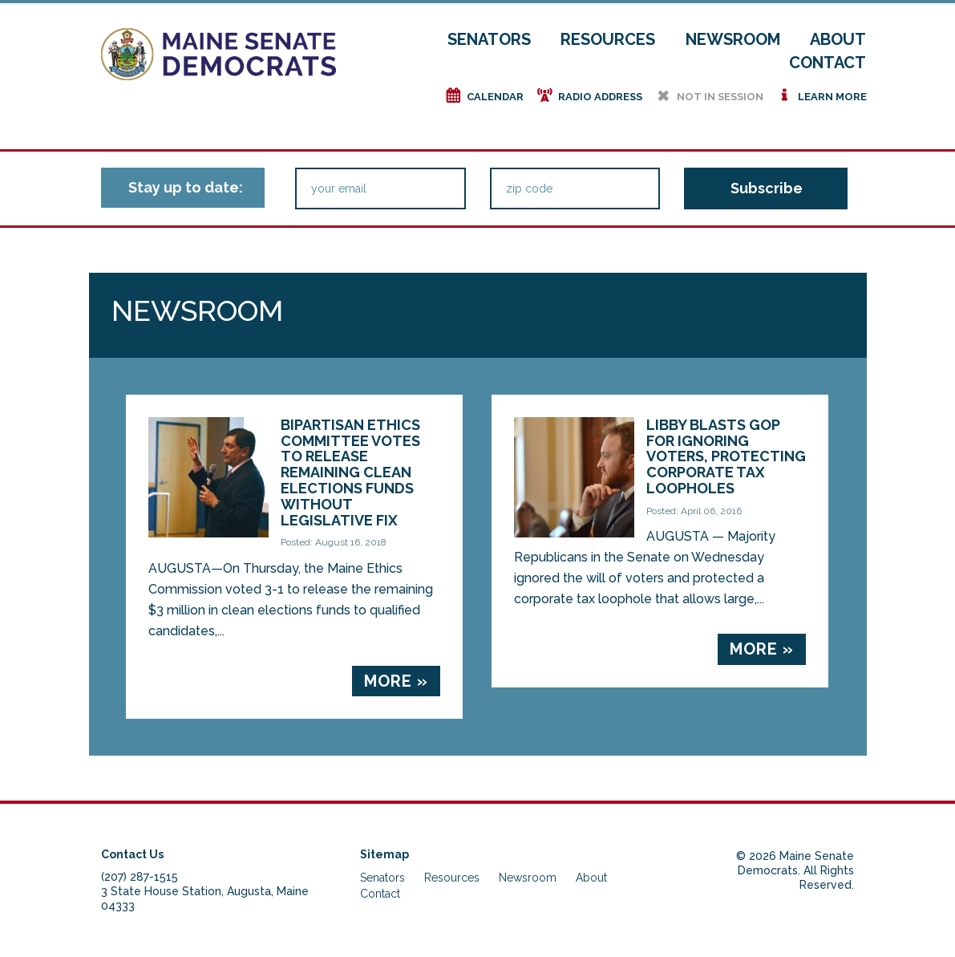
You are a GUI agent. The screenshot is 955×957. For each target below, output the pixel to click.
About (838, 39)
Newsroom (733, 39)
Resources (607, 39)
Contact (827, 62)
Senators (489, 39)
